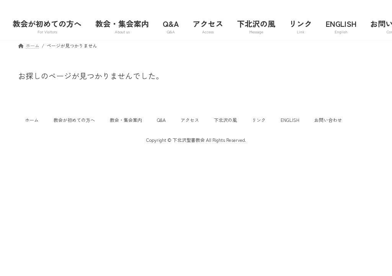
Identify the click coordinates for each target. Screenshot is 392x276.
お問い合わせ (328, 120)
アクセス (190, 120)
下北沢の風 (225, 120)
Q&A (161, 120)
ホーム (32, 120)
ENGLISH (290, 120)
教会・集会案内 (126, 120)
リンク (259, 120)
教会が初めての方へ (74, 120)
